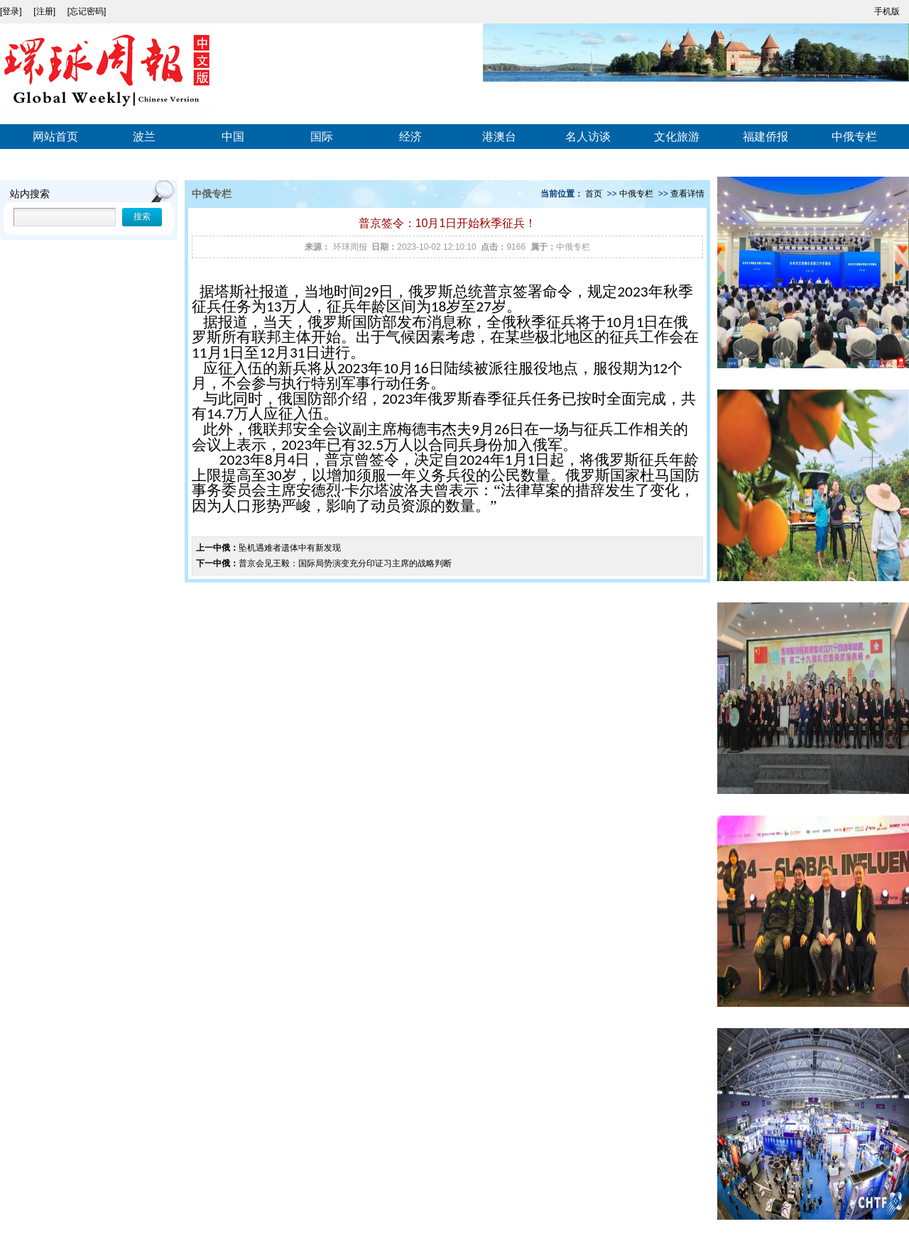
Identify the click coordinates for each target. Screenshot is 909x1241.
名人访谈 (588, 137)
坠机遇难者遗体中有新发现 (290, 548)
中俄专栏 (854, 137)
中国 (233, 137)
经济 (410, 137)
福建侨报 (765, 137)
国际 (321, 137)
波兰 (144, 137)
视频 (55, 163)
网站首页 (55, 137)
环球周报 (350, 247)
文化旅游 (677, 137)
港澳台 (499, 137)
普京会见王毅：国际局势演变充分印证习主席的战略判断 (345, 563)
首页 (593, 194)
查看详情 (687, 194)
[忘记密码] (87, 11)
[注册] (45, 11)
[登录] (12, 11)
